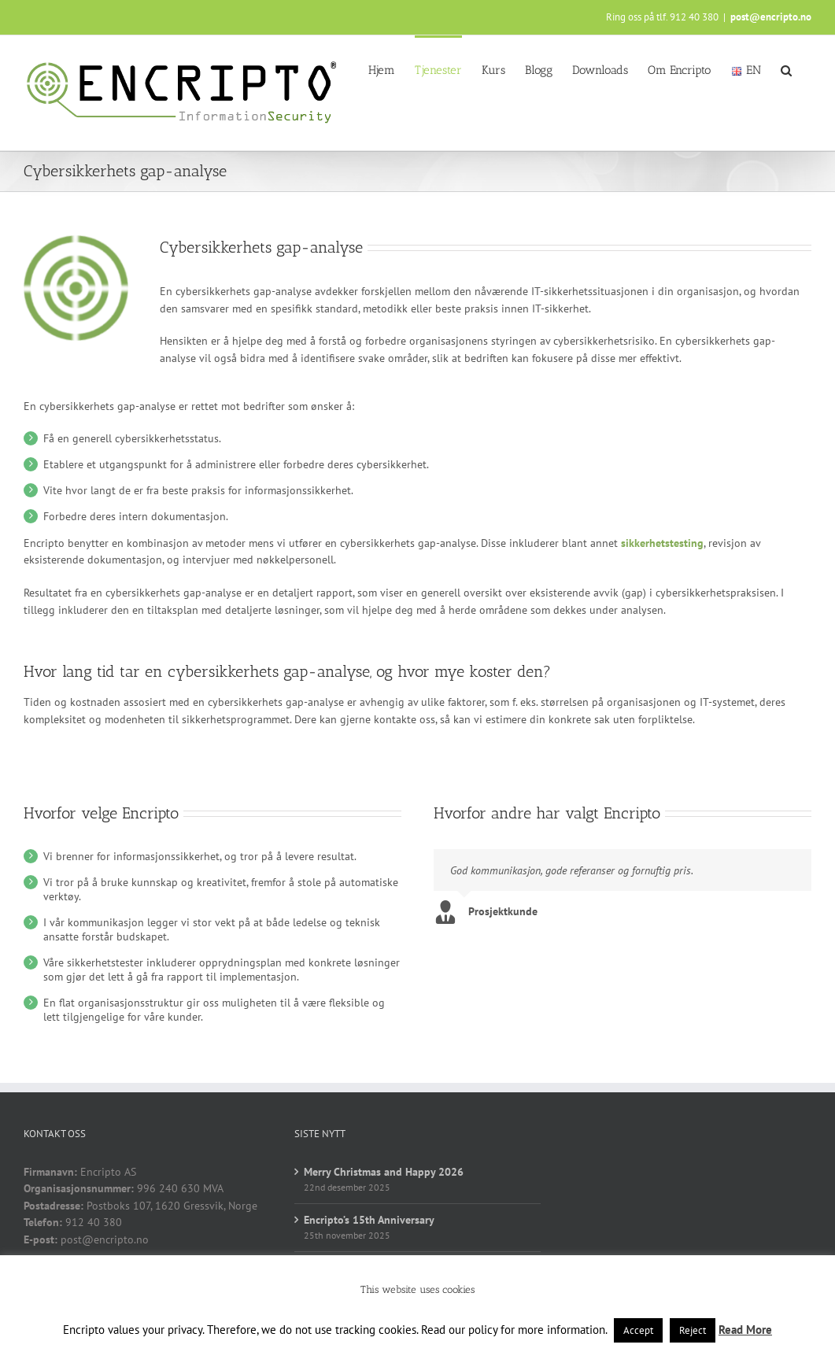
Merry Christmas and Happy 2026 (384, 1184)
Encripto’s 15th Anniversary (369, 1232)
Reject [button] (692, 1330)
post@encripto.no (770, 17)
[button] (786, 69)
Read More (745, 1329)
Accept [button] (638, 1330)
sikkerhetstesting (662, 543)
